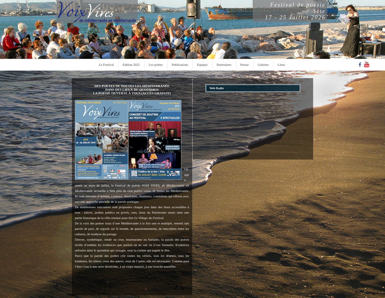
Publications (180, 64)
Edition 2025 (131, 64)
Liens (281, 64)
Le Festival (106, 64)
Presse (244, 64)
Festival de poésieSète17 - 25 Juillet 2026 (295, 11)
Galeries (263, 64)
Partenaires (224, 64)
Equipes (202, 64)
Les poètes (156, 64)
